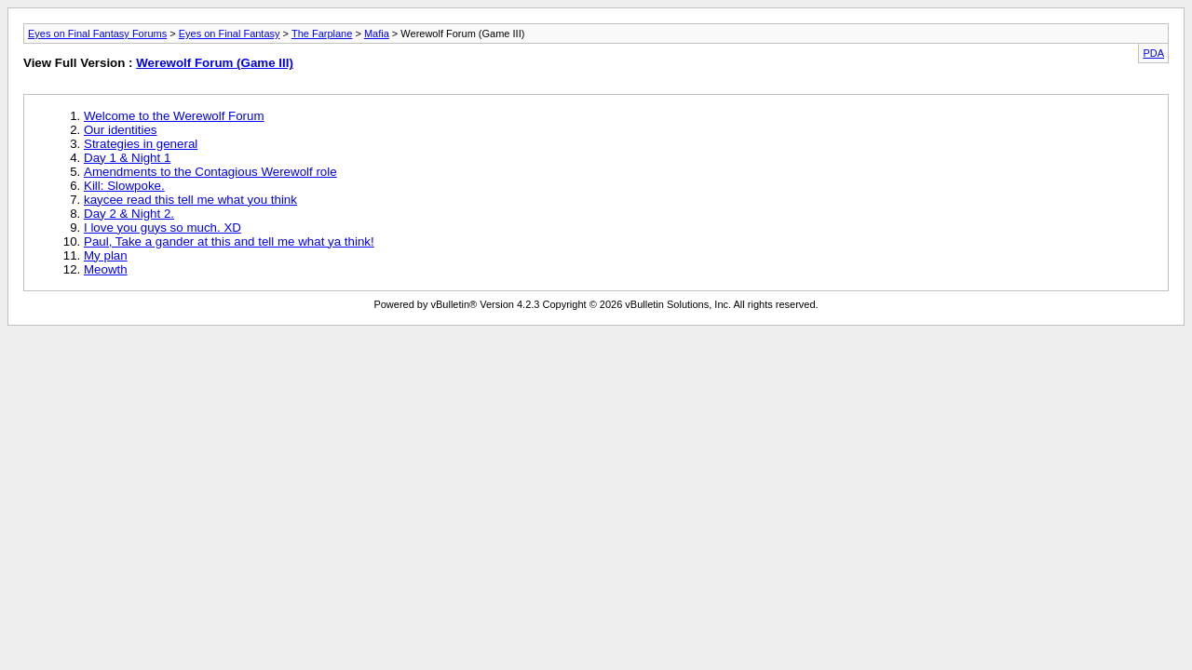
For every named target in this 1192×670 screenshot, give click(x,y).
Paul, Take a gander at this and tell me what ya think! (229, 241)
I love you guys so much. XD (162, 227)
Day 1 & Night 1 (127, 158)
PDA (1153, 53)
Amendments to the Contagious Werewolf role (210, 172)
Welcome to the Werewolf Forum (174, 116)
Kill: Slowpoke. (124, 186)
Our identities (120, 130)
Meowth (106, 269)
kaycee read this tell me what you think (190, 200)
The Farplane (321, 33)
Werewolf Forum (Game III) (214, 63)
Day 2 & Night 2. (129, 214)
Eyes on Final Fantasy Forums (97, 33)
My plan (106, 255)
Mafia (376, 33)
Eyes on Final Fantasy (229, 33)
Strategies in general (140, 144)
